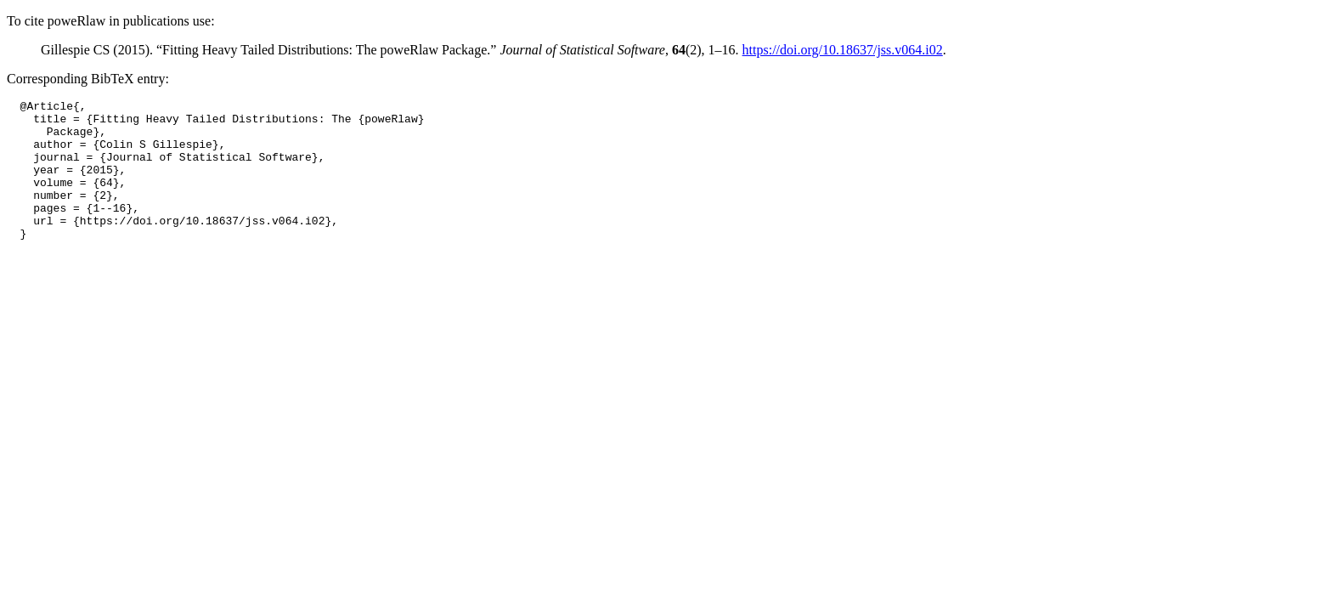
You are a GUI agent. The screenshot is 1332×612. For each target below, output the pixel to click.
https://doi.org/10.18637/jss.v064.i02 (842, 49)
